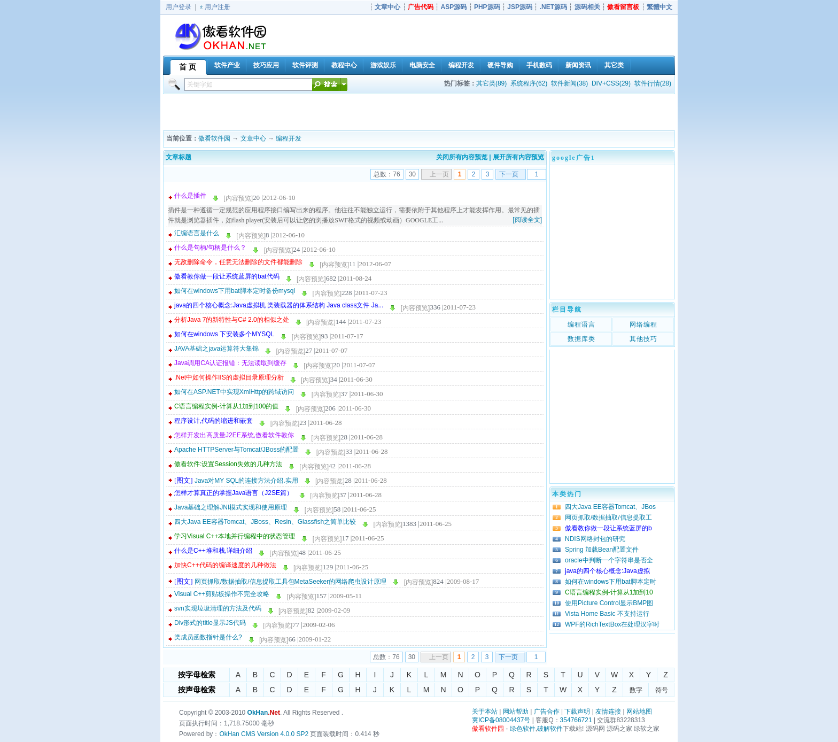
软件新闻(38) (569, 83)
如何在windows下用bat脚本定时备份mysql (234, 291)
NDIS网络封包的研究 (595, 539)
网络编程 (643, 324)
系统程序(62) (528, 83)
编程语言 (581, 324)
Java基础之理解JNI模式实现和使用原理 (230, 507)
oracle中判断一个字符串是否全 (609, 560)
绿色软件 (523, 728)
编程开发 (288, 138)
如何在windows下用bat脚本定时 (610, 581)
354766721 (576, 720)
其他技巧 (643, 339)
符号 (661, 690)
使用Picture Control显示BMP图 (609, 603)
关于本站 (485, 711)
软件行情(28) (652, 83)
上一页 (439, 174)
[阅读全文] (527, 219)
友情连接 (608, 711)
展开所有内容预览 (518, 157)
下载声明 (577, 711)
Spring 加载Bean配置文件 (602, 549)
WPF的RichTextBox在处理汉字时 (612, 624)
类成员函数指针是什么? (208, 637)
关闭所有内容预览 (461, 157)
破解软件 (550, 728)
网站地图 (639, 711)
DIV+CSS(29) (611, 83)
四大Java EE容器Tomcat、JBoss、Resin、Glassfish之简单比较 (265, 521)
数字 (636, 690)
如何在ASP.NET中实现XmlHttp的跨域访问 (234, 392)
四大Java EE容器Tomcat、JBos (610, 507)
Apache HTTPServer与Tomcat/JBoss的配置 (236, 449)
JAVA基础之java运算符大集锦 (216, 348)
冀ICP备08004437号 (501, 720)
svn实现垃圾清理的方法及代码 (217, 608)
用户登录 (178, 7)
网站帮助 (516, 711)
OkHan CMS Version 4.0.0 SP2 (263, 734)
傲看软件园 (214, 138)
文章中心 (253, 138)
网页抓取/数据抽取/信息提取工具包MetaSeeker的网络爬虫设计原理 (290, 581)
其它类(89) (491, 83)
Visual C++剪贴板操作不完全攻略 (221, 594)
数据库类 (581, 339)
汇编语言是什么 (196, 233)
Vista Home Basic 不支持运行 (607, 613)
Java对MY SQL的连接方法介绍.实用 (246, 480)
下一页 (508, 174)
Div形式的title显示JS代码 (210, 623)
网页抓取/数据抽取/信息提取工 (608, 517)
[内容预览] (238, 198)
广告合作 (547, 711)
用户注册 (217, 7)
